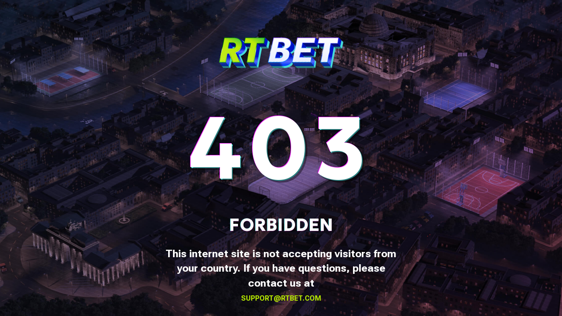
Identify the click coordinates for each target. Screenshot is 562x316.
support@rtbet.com (281, 298)
